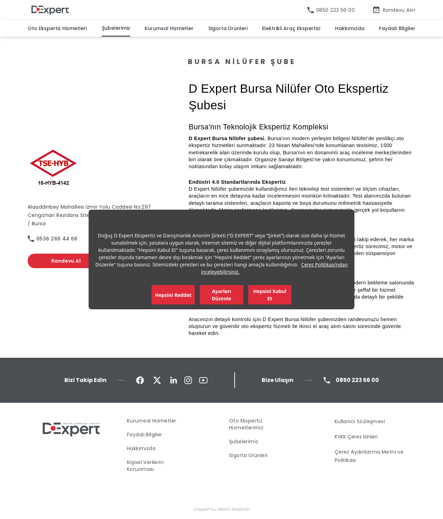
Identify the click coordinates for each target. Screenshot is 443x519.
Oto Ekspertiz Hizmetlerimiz (246, 424)
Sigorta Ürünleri (227, 28)
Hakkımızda (349, 28)
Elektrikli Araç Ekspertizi (291, 28)
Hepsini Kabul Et (270, 295)
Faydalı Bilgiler (397, 28)
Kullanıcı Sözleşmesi (360, 421)
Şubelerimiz (116, 28)
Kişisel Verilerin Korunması (145, 466)
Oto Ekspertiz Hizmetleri (57, 28)
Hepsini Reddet (173, 295)
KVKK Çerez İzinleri (356, 436)
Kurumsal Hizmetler (169, 28)
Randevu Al (66, 260)
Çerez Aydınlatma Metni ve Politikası (369, 456)
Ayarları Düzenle (221, 295)
